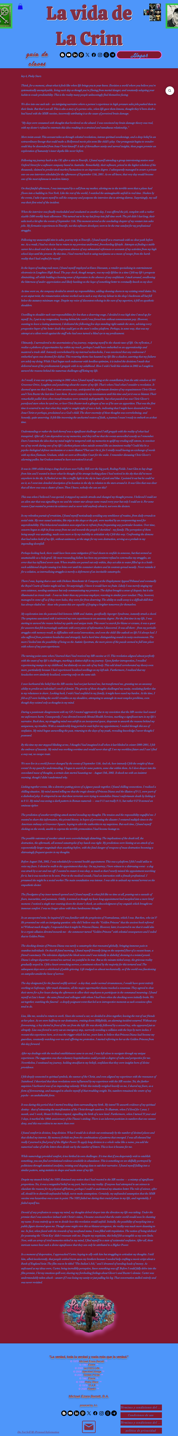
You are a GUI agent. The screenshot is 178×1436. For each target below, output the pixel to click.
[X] (87, 55)
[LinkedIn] (75, 55)
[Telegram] (112, 55)
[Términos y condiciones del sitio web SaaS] (141, 1407)
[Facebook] (94, 55)
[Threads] (106, 55)
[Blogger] (62, 55)
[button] (20, 6)
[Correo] (89, 1427)
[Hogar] (139, 55)
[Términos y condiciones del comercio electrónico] (141, 1423)
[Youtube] (68, 55)
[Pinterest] (81, 55)
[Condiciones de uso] (141, 1415)
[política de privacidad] (141, 1431)
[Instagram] (100, 55)
